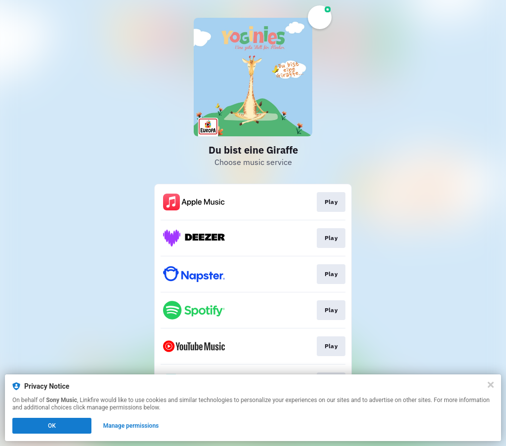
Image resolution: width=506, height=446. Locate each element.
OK (52, 425)
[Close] (491, 385)
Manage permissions (131, 425)
